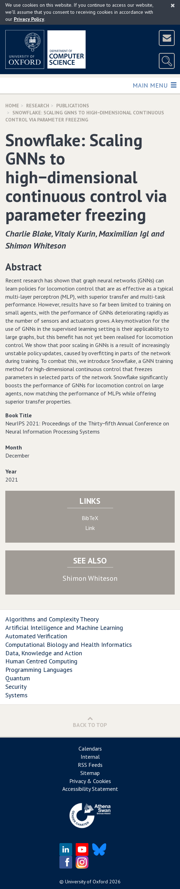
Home (12, 105)
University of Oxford (86, 881)
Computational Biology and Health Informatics (68, 644)
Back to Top (90, 721)
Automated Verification (36, 636)
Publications (72, 105)
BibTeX (90, 517)
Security (16, 686)
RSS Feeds (90, 764)
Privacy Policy (29, 19)
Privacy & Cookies (90, 780)
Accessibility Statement (90, 788)
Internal (90, 756)
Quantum (17, 678)
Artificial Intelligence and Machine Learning (64, 628)
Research (37, 105)
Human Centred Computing (41, 661)
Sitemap (90, 772)
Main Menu (154, 84)
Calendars (90, 748)
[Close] (172, 5)
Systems (16, 695)
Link (90, 527)
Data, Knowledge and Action (43, 653)
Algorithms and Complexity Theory (52, 619)
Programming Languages (38, 670)
